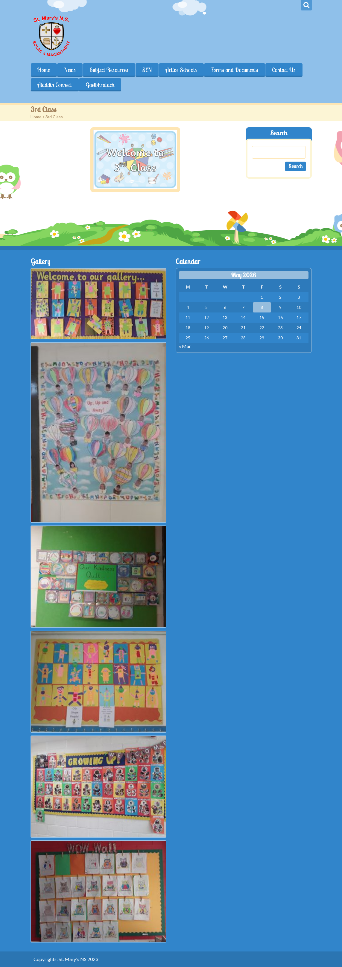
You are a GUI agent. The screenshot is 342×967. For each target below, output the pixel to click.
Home (43, 69)
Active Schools (181, 69)
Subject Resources (108, 69)
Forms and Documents (234, 69)
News (70, 69)
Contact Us (284, 69)
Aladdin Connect (54, 84)
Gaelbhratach (100, 84)
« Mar (185, 346)
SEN (147, 69)
